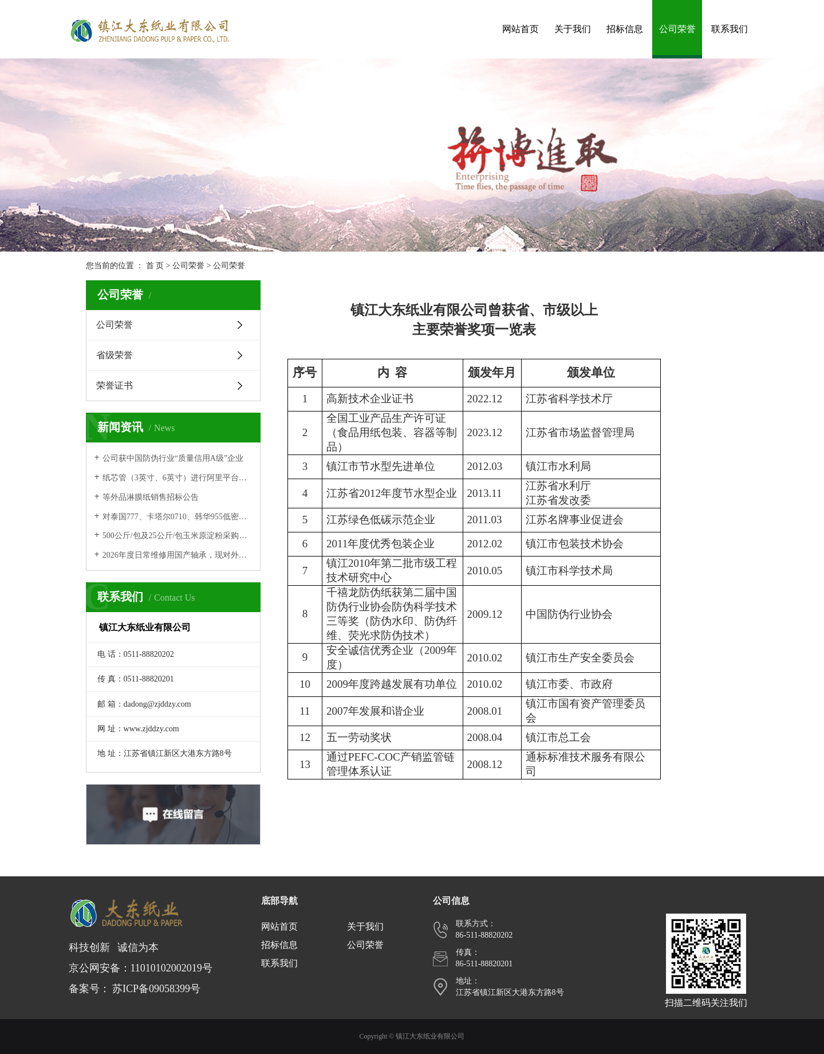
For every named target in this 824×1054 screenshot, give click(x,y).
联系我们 (729, 29)
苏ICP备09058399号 (156, 988)
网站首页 (520, 29)
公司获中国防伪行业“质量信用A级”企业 (173, 458)
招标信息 (624, 29)
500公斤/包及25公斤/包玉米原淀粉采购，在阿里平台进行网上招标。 (177, 535)
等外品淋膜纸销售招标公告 (150, 497)
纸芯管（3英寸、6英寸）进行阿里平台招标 (177, 477)
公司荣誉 (677, 29)
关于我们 (572, 29)
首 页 (155, 265)
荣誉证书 (114, 385)
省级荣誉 (114, 355)
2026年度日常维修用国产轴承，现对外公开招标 (177, 555)
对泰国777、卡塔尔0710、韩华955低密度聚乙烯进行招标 (177, 516)
